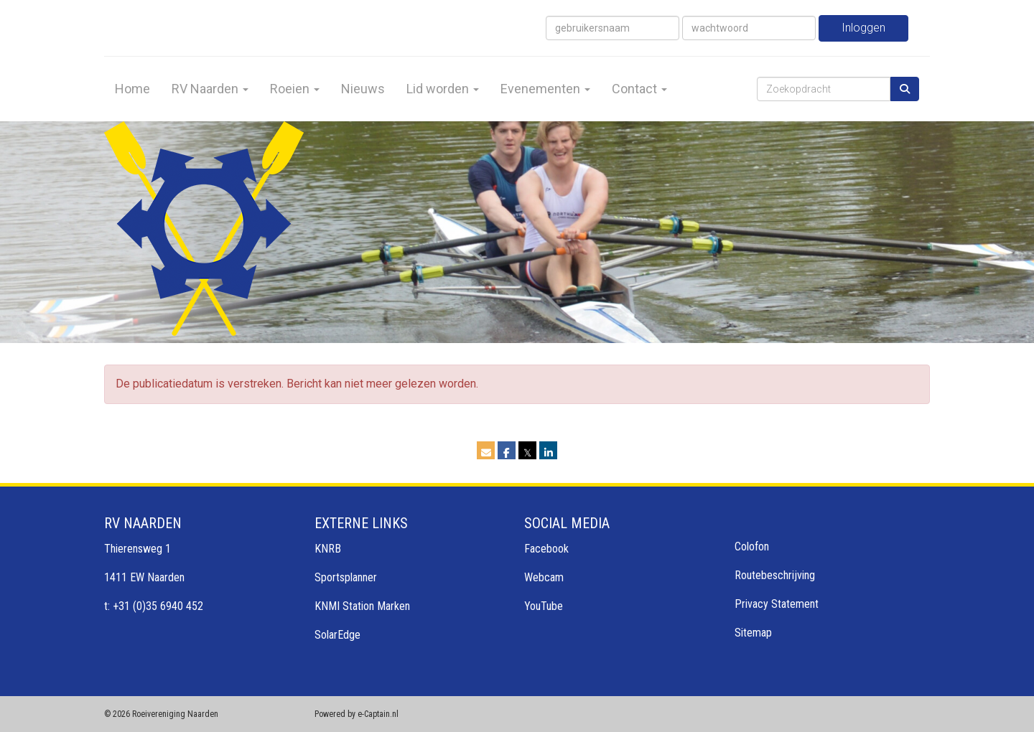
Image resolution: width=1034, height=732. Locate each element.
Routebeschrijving (775, 575)
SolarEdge (337, 635)
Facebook (546, 548)
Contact (639, 88)
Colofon (752, 546)
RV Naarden (210, 88)
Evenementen (545, 88)
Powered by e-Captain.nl (357, 714)
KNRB (328, 548)
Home (132, 88)
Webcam (544, 577)
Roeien (295, 88)
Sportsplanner (346, 577)
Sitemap (753, 632)
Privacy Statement (777, 604)
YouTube (543, 606)
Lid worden (442, 88)
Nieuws (363, 88)
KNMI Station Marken (362, 606)
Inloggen (863, 27)
